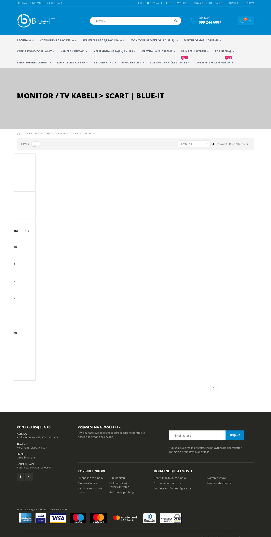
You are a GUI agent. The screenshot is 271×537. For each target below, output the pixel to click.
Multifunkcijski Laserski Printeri (119, 464)
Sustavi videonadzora (167, 462)
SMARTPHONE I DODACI (33, 62)
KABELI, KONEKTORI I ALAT (34, 51)
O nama (198, 2)
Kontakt (234, 2)
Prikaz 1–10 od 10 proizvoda (34, 161)
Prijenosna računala (90, 457)
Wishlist (182, 2)
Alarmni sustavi (216, 457)
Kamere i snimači (73, 51)
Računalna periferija (122, 471)
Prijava (250, 2)
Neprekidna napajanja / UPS (113, 51)
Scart (88, 133)
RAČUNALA (24, 40)
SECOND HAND (103, 62)
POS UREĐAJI (223, 51)
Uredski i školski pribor (214, 60)
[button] (245, 20)
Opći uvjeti (215, 2)
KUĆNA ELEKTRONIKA (71, 62)
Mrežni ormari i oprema (201, 40)
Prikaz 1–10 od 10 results (232, 144)
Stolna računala (87, 462)
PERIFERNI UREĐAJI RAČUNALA (102, 40)
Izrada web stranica (219, 462)
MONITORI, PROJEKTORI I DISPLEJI (153, 40)
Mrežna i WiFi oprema (157, 51)
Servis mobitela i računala (170, 457)
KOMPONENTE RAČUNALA (57, 40)
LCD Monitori (117, 457)
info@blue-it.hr (26, 436)
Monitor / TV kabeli (71, 133)
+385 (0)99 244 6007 (35, 426)
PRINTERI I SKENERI (193, 51)
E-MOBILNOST (131, 62)
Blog (168, 2)
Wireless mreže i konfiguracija (172, 467)
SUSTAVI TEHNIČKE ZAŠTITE (169, 60)
